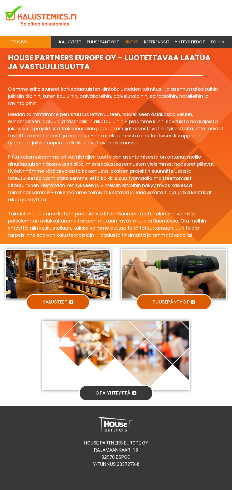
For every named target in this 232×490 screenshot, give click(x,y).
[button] (58, 302)
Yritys (131, 42)
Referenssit (157, 42)
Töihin (217, 42)
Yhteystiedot (190, 42)
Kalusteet (70, 42)
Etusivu (19, 42)
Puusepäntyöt (103, 42)
